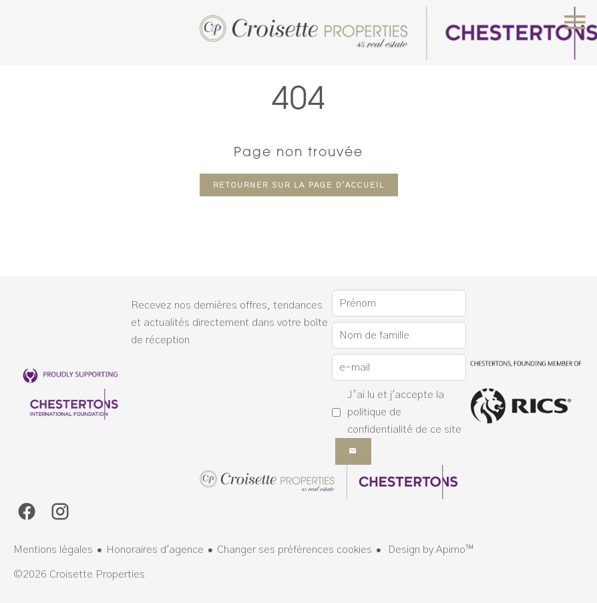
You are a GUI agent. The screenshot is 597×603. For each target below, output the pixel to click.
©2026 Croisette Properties (79, 574)
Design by (429, 549)
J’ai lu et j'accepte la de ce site (404, 412)
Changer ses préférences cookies (294, 549)
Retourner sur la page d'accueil (299, 185)
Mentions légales (53, 549)
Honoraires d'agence (155, 549)
